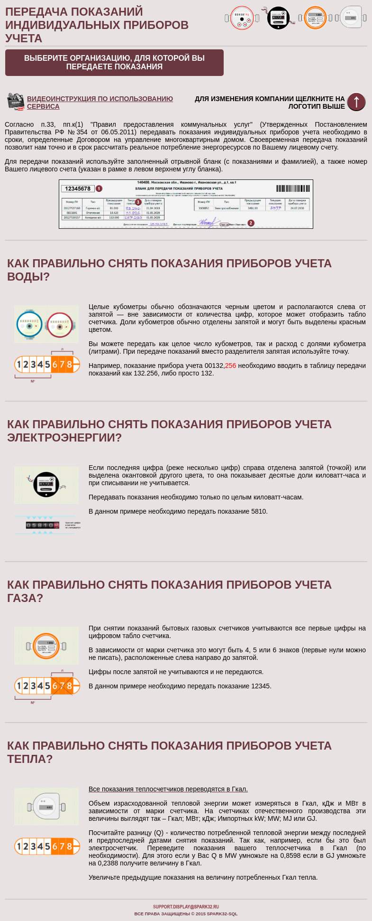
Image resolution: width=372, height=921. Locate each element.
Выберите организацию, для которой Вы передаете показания (114, 62)
